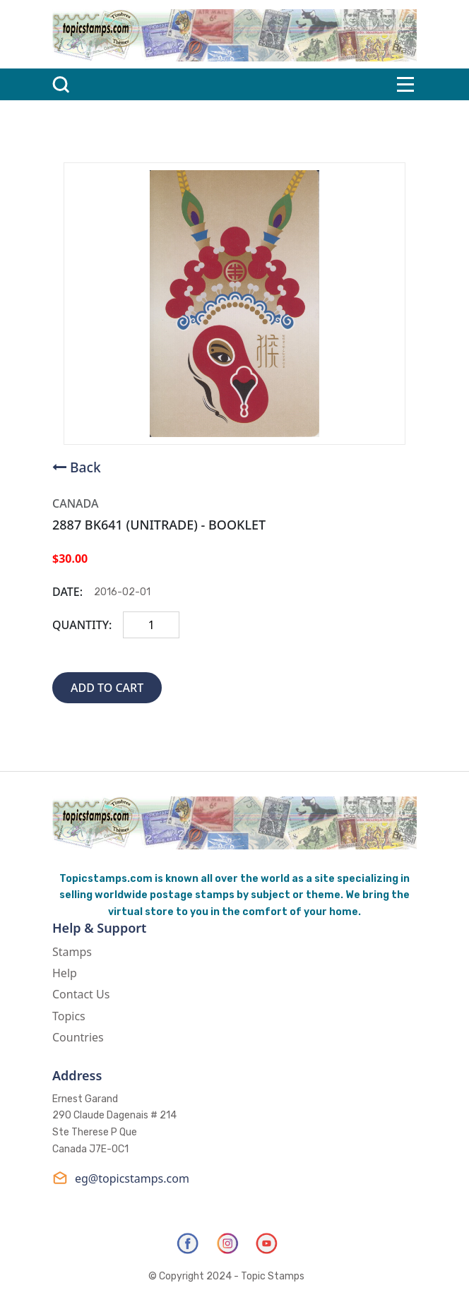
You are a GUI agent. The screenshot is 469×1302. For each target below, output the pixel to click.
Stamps (72, 952)
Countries (78, 1037)
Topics (68, 1016)
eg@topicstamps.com (120, 1178)
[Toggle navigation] (405, 84)
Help (64, 973)
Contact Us (80, 994)
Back (85, 467)
